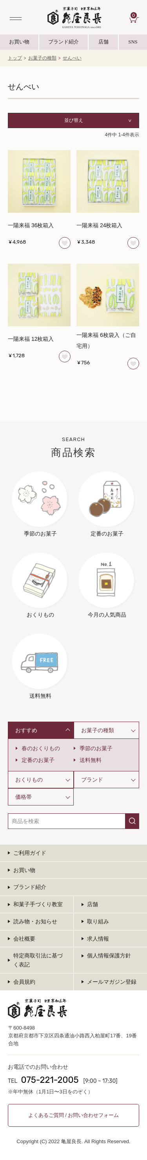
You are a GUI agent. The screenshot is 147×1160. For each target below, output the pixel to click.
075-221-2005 (49, 1080)
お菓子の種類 (42, 58)
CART (135, 15)
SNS (133, 44)
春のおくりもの (41, 748)
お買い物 (19, 42)
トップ (15, 58)
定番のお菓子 (38, 760)
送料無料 (91, 760)
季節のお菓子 (96, 748)
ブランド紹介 (64, 44)
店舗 (103, 42)
